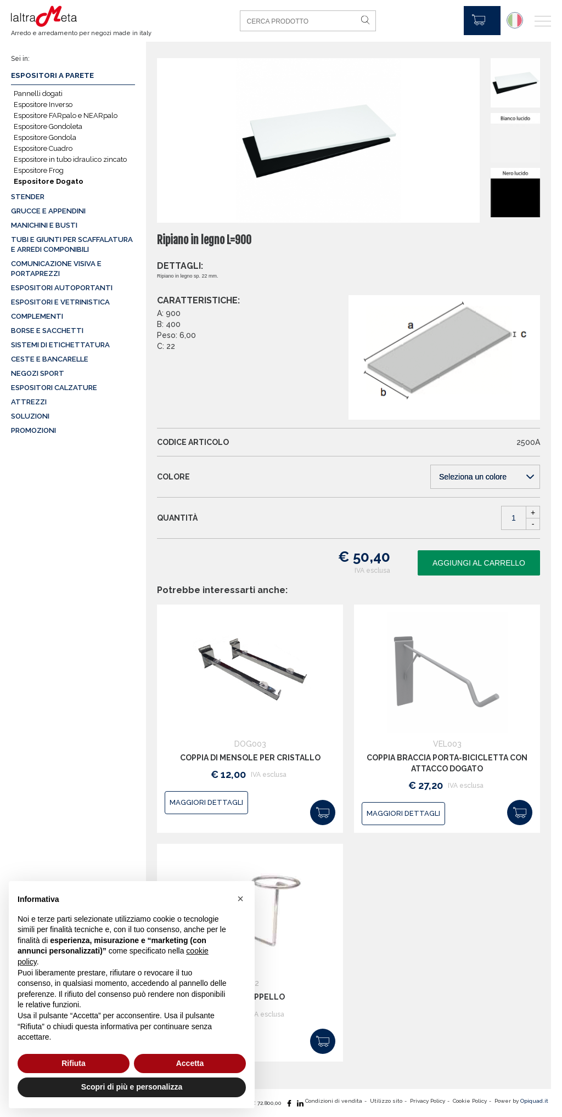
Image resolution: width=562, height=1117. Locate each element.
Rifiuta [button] (73, 1063)
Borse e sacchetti (47, 330)
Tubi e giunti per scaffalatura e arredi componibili (72, 244)
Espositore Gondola (45, 137)
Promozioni (33, 430)
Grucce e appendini (48, 211)
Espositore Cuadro (43, 148)
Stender (27, 197)
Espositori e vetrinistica (60, 302)
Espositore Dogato (48, 181)
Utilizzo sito (386, 1101)
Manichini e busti (44, 225)
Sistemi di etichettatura (60, 345)
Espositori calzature (54, 387)
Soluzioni (30, 416)
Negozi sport (37, 373)
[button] (240, 898)
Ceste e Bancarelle (49, 359)
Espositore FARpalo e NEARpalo (65, 115)
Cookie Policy (470, 1101)
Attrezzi (29, 402)
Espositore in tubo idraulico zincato (70, 159)
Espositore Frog (39, 170)
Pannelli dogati (38, 93)
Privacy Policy (427, 1101)
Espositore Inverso (43, 104)
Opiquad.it (534, 1101)
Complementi (37, 316)
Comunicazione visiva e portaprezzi (56, 268)
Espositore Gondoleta (48, 126)
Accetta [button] (190, 1063)
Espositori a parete (52, 75)
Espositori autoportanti (62, 288)
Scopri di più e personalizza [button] (131, 1086)
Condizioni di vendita (333, 1101)
